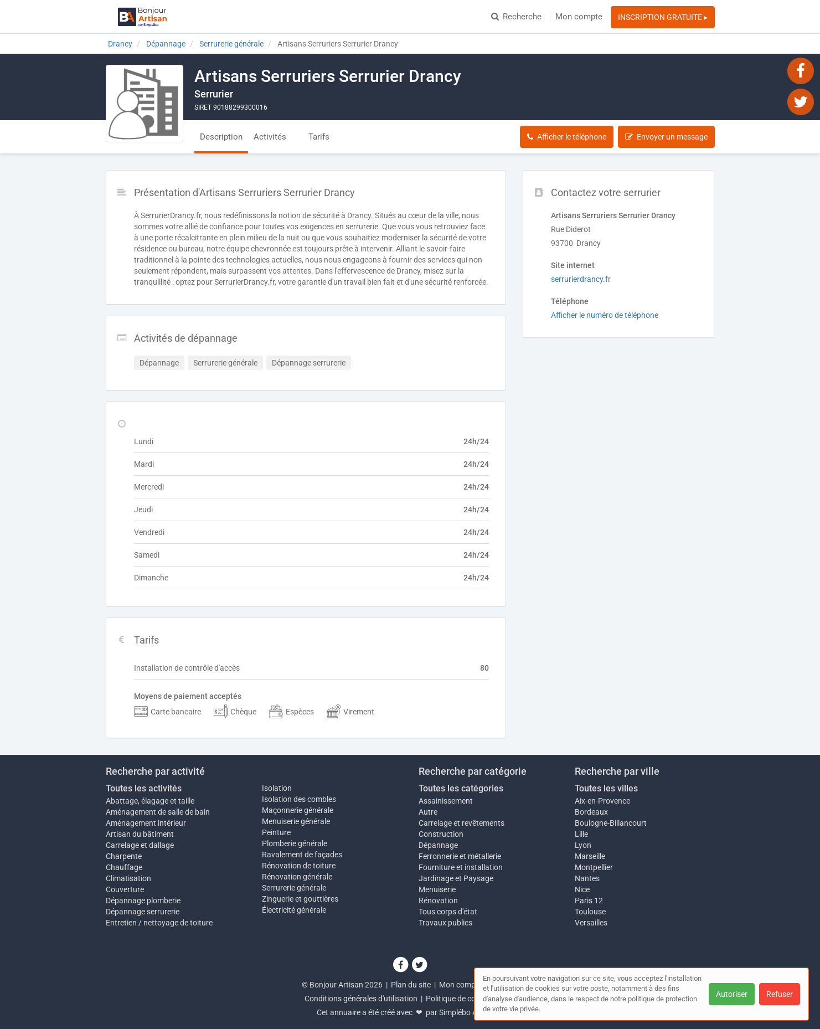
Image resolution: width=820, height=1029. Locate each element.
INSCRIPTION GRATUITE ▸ (663, 17)
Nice (582, 889)
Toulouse (590, 911)
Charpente (124, 856)
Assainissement (446, 800)
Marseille (590, 856)
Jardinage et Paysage (456, 878)
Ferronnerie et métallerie (460, 856)
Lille (581, 834)
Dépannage (438, 845)
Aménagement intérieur (146, 823)
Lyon (583, 845)
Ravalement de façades (302, 854)
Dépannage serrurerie (142, 911)
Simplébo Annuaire (471, 1012)
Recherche (516, 17)
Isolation (277, 788)
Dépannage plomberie (143, 900)
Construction (441, 834)
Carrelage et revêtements (461, 823)
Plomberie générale (294, 843)
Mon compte (578, 17)
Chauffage (124, 867)
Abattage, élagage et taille (150, 800)
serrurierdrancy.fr (581, 279)
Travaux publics (445, 922)
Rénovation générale (297, 876)
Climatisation (128, 878)
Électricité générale (294, 909)
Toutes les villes (606, 788)
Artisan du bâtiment (140, 834)
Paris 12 (589, 900)
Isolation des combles (299, 799)
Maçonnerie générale (297, 810)
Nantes (587, 878)
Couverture (125, 889)
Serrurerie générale (294, 887)
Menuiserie (437, 889)
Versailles (591, 922)
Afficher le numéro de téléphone (604, 315)
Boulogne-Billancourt (611, 823)
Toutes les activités (144, 788)
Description (221, 137)
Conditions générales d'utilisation (361, 998)
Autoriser (731, 994)
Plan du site (411, 984)
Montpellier (594, 867)
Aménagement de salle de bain (158, 811)
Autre (428, 811)
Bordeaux (591, 811)
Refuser (779, 994)
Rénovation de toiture (299, 865)
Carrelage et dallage (140, 845)
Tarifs (318, 137)
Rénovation (438, 900)
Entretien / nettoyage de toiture (159, 922)
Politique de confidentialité (471, 998)
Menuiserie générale (296, 821)
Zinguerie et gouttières (300, 898)
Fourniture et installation (461, 867)
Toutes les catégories (461, 788)
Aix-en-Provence (602, 800)
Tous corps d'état (448, 911)
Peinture (276, 832)
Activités (270, 137)
